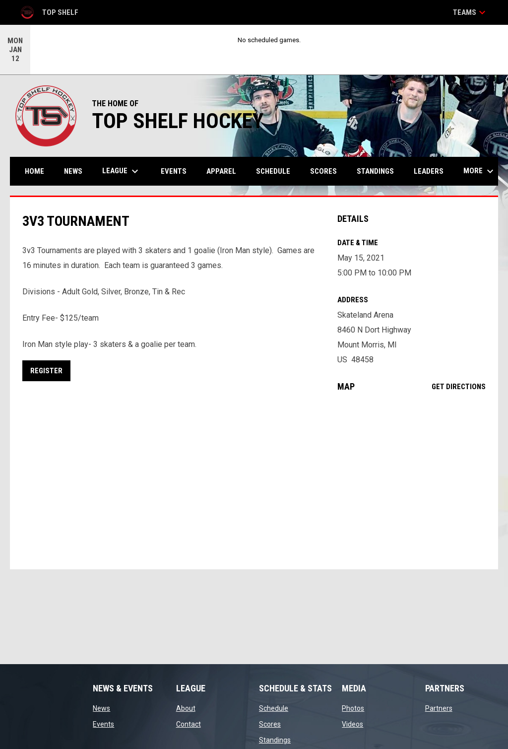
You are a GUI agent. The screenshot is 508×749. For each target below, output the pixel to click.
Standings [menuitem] (375, 171)
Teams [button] (470, 12)
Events (103, 724)
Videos (352, 724)
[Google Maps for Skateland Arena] (411, 480)
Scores (270, 724)
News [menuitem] (73, 171)
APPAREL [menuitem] (221, 171)
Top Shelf (49, 12)
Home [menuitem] (34, 171)
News (101, 708)
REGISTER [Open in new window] (46, 370)
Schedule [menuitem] (273, 171)
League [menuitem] (121, 171)
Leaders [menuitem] (429, 171)
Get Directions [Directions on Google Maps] (459, 386)
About (185, 708)
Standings (275, 740)
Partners (438, 708)
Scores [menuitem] (323, 171)
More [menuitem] (479, 171)
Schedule (273, 708)
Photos (353, 708)
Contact (188, 724)
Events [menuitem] (174, 171)
